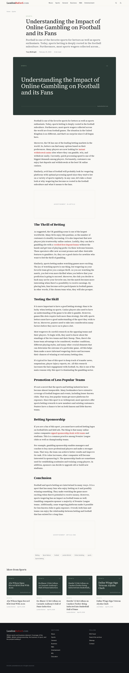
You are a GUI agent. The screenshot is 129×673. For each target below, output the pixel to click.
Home (8, 11)
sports (89, 555)
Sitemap (92, 640)
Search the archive (95, 637)
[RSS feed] (120, 3)
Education (54, 656)
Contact (91, 643)
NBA (80, 3)
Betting (37, 555)
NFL (52, 653)
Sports (57, 3)
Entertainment (89, 3)
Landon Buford (66, 555)
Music (51, 3)
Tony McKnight (31, 52)
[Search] (116, 3)
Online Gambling (79, 555)
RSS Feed (92, 634)
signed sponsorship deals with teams (68, 433)
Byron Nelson (47, 555)
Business (73, 3)
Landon (17, 631)
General (65, 3)
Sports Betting (39, 558)
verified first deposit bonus (66, 244)
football (56, 555)
